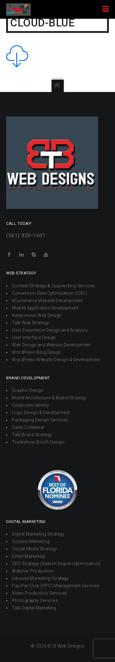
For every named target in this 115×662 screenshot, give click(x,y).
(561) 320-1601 (26, 235)
